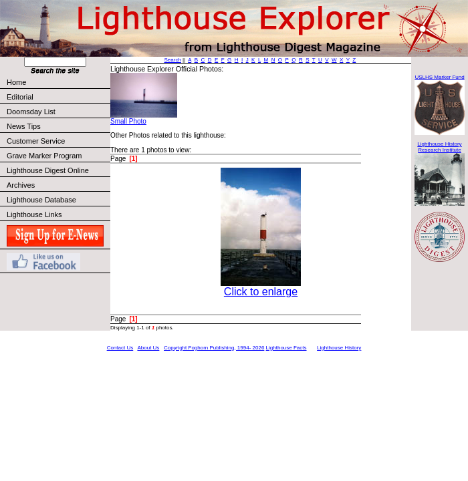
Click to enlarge (261, 291)
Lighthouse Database (41, 200)
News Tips (24, 126)
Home (16, 82)
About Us (148, 348)
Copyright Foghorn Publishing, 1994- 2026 (214, 348)
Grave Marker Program (44, 156)
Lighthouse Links (34, 214)
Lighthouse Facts (286, 348)
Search (172, 60)
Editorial (58, 97)
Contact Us (120, 348)
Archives (21, 185)
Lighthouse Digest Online (48, 170)
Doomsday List (31, 112)
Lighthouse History (339, 348)
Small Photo (128, 121)
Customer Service (58, 141)
